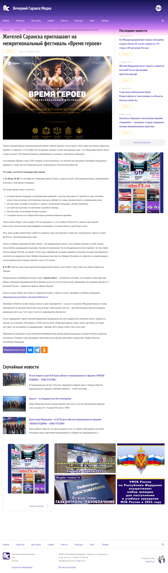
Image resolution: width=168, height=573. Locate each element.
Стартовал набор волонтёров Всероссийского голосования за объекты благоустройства (141, 96)
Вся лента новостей (142, 142)
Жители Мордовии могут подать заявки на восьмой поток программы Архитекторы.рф (141, 70)
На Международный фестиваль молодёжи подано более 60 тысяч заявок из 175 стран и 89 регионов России (141, 44)
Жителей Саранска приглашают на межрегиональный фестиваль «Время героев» (62, 29)
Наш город (36, 20)
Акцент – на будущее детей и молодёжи (50, 398)
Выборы (105, 20)
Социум (51, 20)
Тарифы (105, 544)
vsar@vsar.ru (80, 561)
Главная (6, 20)
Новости (64, 20)
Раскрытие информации (22, 567)
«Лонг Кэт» (150, 561)
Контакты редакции (67, 567)
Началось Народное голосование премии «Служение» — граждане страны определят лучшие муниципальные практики (141, 122)
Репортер (20, 20)
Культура (79, 20)
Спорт (92, 20)
